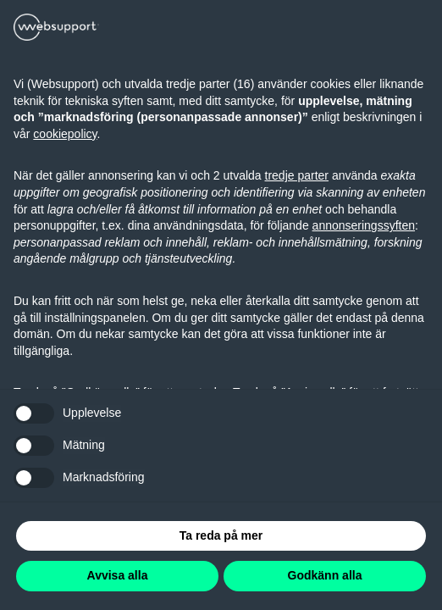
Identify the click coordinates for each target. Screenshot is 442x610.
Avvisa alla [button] (117, 575)
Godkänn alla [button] (325, 575)
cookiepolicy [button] (65, 134)
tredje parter (297, 175)
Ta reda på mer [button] (221, 535)
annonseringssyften (363, 225)
